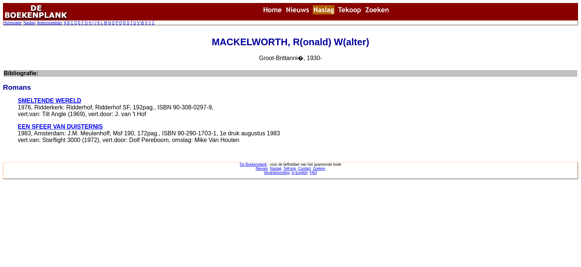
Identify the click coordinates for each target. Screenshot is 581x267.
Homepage (12, 23)
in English (300, 173)
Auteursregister (49, 23)
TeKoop (289, 169)
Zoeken (319, 169)
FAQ (313, 173)
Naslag (29, 23)
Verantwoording (277, 173)
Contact (304, 169)
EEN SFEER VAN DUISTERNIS (60, 126)
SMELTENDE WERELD (49, 101)
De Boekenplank (253, 164)
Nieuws (262, 169)
